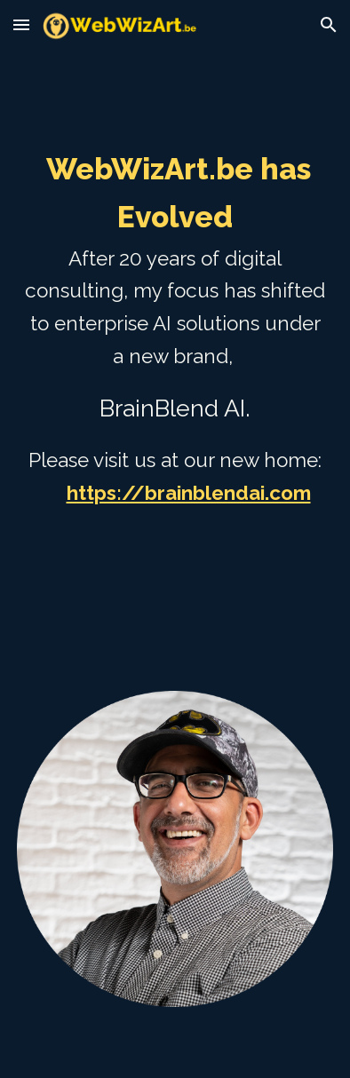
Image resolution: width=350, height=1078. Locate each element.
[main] (174, 359)
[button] (21, 24)
